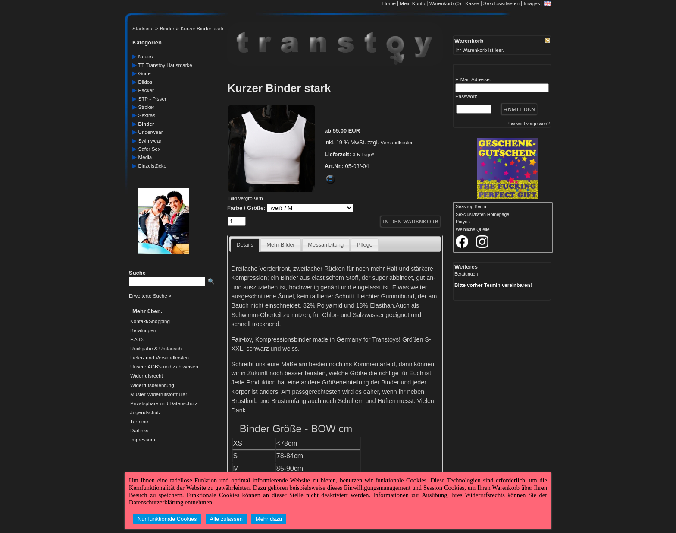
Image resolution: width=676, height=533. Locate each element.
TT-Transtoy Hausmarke (165, 65)
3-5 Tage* (363, 154)
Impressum (142, 439)
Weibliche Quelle (472, 229)
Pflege (364, 244)
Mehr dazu (269, 519)
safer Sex (149, 149)
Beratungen (143, 330)
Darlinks (139, 430)
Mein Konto (412, 3)
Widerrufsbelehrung (152, 385)
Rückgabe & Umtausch (156, 348)
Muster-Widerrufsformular (158, 394)
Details (245, 244)
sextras (147, 115)
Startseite (142, 28)
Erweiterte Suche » (150, 295)
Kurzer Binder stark (202, 28)
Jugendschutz (145, 412)
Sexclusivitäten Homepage (482, 214)
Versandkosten (397, 142)
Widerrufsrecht (146, 375)
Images (531, 3)
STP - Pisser (152, 99)
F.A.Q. (137, 339)
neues (145, 56)
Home (389, 3)
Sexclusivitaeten (501, 3)
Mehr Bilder (280, 244)
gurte (144, 73)
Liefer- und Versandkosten (159, 357)
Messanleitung (326, 244)
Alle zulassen (226, 519)
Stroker (146, 107)
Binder (167, 28)
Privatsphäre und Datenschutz (163, 403)
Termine (139, 421)
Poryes (463, 221)
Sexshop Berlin (471, 206)
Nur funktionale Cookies (167, 519)
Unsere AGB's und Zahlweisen (164, 366)
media (145, 157)
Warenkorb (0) (446, 3)
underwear (150, 132)
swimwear (150, 140)
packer (146, 90)
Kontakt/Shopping (150, 321)
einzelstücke (152, 165)
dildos (145, 82)
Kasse (472, 3)
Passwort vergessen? (528, 123)
